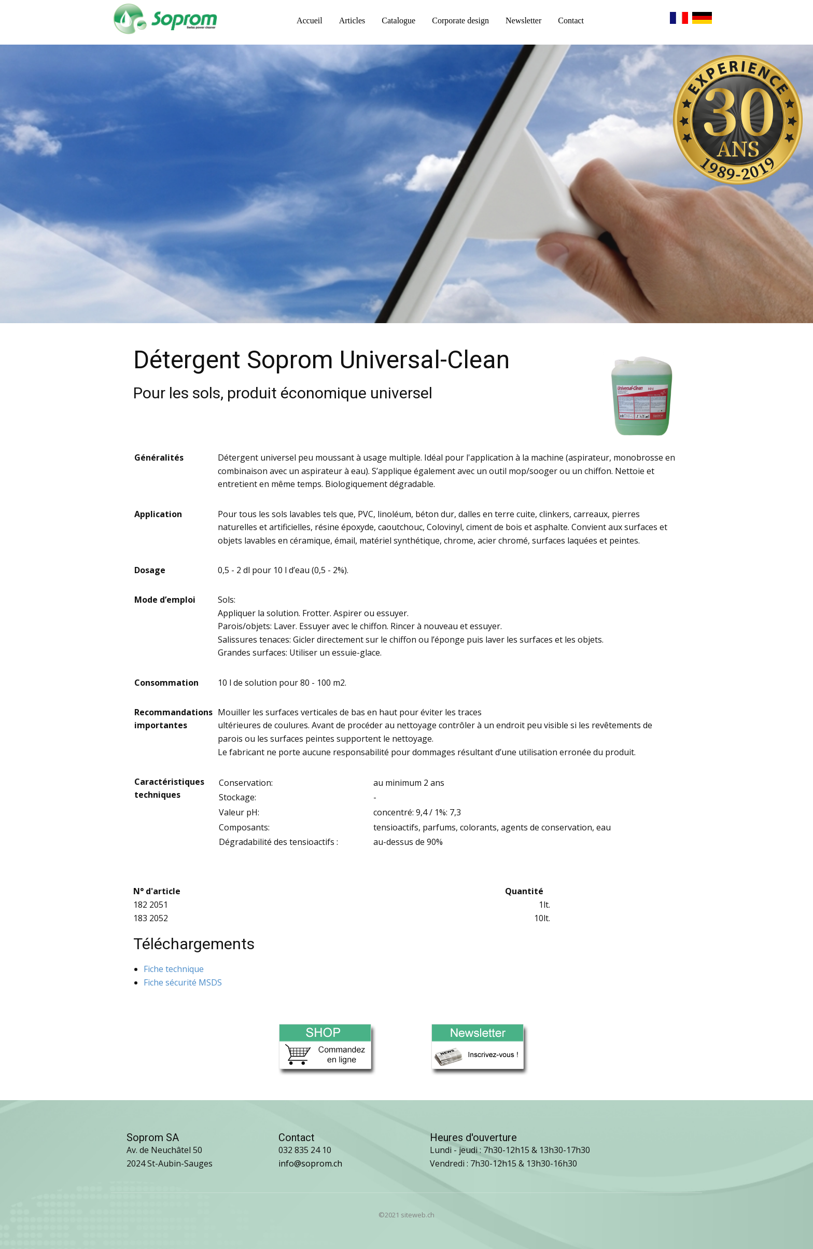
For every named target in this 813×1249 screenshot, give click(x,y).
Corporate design (460, 20)
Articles (352, 20)
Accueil (310, 20)
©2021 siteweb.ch (406, 1214)
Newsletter (523, 20)
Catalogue (398, 20)
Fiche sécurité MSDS (183, 982)
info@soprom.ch (310, 1163)
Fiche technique (174, 969)
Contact (571, 20)
